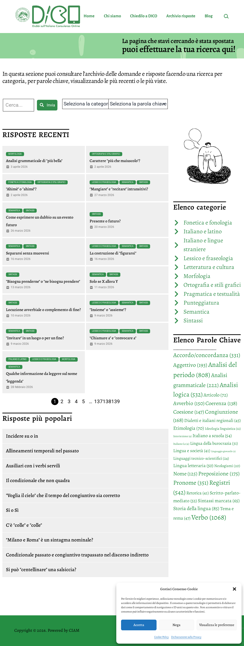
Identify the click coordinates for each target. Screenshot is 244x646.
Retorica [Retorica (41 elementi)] (197, 493)
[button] (234, 589)
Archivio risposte (180, 16)
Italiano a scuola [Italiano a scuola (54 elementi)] (212, 435)
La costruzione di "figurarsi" (113, 253)
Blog (209, 16)
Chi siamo (112, 16)
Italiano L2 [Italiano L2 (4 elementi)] (181, 444)
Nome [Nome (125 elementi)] (185, 473)
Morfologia (15, 154)
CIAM (74, 630)
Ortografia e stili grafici (106, 154)
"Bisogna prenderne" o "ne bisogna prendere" (43, 281)
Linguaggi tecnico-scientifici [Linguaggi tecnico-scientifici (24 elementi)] (201, 458)
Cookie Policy (161, 637)
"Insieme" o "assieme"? (108, 309)
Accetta (138, 624)
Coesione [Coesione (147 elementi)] (188, 412)
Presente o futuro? (105, 221)
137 (98, 401)
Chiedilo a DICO (143, 16)
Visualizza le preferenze (216, 624)
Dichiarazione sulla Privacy (186, 637)
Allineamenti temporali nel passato (42, 450)
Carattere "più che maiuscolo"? (115, 160)
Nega (176, 624)
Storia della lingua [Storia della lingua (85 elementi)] (196, 508)
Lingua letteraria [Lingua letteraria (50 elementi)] (193, 465)
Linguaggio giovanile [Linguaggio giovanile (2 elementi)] (223, 451)
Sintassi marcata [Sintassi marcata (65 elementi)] (219, 500)
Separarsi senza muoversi (27, 253)
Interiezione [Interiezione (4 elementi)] (182, 436)
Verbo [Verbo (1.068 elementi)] (208, 517)
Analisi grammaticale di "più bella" (34, 160)
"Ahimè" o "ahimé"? (21, 189)
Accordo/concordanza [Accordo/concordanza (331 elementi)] (206, 355)
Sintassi (143, 182)
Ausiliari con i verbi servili (33, 465)
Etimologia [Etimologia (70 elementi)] (188, 428)
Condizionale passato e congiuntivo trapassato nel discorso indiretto (77, 554)
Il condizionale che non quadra (38, 480)
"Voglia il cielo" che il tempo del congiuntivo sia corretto (63, 495)
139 (115, 401)
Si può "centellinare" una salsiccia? (41, 569)
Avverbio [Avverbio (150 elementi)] (188, 403)
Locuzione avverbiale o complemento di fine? (43, 309)
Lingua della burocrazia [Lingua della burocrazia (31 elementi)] (214, 443)
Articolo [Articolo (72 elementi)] (215, 395)
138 (107, 401)
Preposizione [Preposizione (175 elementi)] (218, 473)
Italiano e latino (17, 359)
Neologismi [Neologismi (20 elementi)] (227, 466)
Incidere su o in (22, 436)
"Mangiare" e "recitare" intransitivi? (119, 189)
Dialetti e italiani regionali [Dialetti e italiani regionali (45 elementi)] (212, 420)
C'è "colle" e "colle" (24, 525)
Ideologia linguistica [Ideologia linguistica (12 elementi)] (223, 428)
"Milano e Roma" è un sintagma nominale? (49, 539)
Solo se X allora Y (104, 281)
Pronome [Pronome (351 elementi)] (190, 483)
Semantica (127, 182)
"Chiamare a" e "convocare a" (113, 338)
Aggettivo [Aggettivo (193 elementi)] (190, 365)
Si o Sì (12, 510)
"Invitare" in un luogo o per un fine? (35, 338)
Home (89, 16)
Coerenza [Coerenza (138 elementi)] (221, 403)
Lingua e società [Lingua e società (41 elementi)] (191, 451)
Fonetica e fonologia (20, 182)
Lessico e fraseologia (104, 182)
